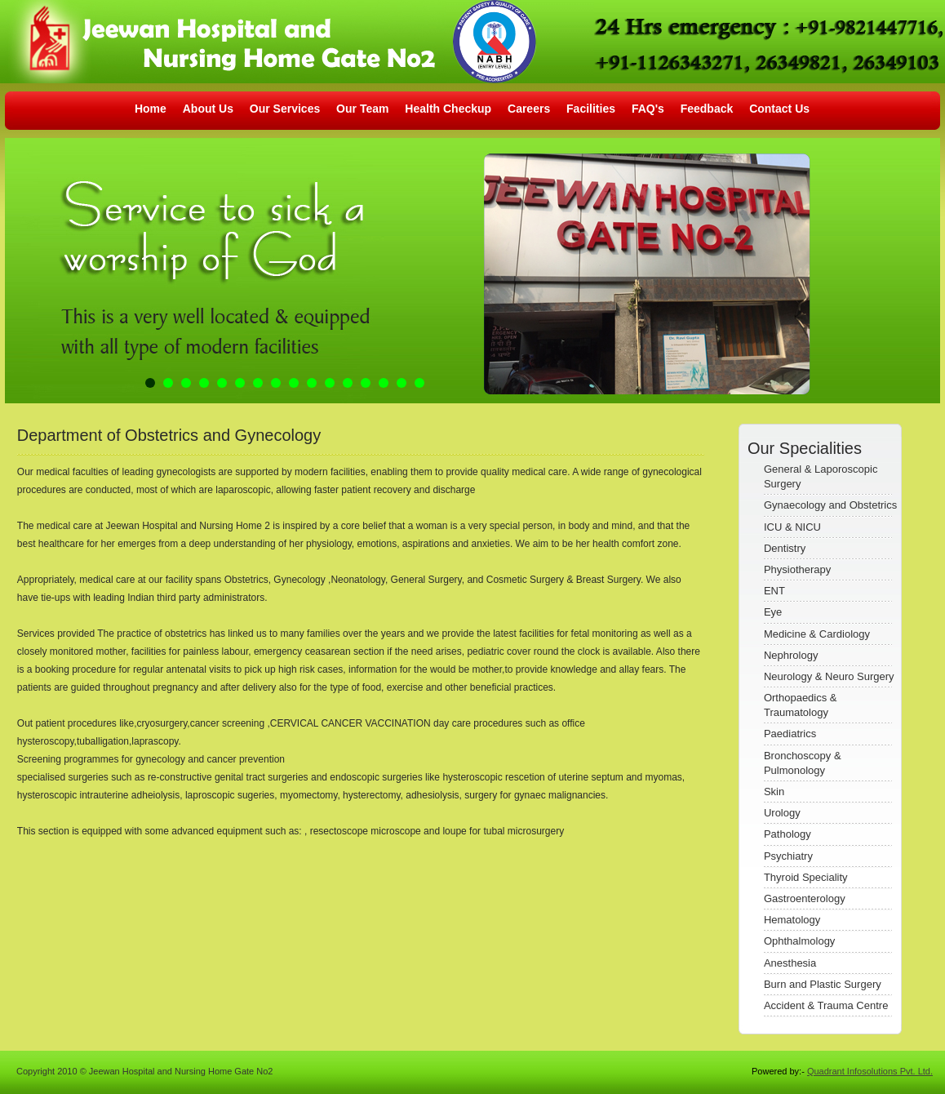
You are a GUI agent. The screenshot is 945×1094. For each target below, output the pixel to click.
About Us (208, 108)
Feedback (707, 108)
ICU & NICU (792, 527)
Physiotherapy (797, 569)
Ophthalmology (799, 941)
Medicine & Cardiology (817, 634)
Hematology (792, 920)
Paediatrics (790, 733)
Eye (773, 612)
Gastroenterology (804, 898)
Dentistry (784, 548)
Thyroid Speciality (806, 877)
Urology (782, 813)
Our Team (364, 108)
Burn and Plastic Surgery (822, 984)
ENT (774, 591)
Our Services (285, 108)
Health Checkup (448, 108)
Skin (774, 791)
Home (150, 108)
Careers (529, 108)
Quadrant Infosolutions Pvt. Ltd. (870, 1071)
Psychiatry (788, 856)
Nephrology (791, 655)
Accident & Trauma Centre (826, 1005)
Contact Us (779, 108)
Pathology (787, 834)
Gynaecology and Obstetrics (830, 505)
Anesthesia (790, 963)
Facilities (590, 108)
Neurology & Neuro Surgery (829, 676)
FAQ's (648, 108)
